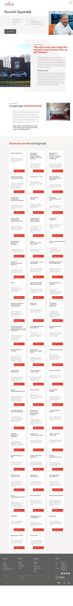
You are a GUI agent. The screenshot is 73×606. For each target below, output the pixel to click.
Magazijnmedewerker (56, 359)
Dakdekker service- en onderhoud (36, 534)
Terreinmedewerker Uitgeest (55, 335)
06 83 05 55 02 (15, 21)
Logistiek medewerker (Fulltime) (15, 449)
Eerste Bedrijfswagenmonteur (18, 403)
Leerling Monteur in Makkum (55, 289)
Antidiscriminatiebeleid (40, 596)
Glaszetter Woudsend (33, 312)
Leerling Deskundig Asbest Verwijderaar (17, 424)
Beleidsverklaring (21, 597)
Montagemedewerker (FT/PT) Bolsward (56, 268)
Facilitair (35, 591)
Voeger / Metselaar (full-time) (36, 471)
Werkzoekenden (5, 585)
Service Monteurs (16, 153)
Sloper (13, 289)
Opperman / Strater (17, 554)
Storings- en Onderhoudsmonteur (36, 448)
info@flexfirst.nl (63, 583)
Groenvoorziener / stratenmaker (35, 382)
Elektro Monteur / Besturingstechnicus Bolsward (55, 180)
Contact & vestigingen (6, 590)
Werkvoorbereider (55, 381)
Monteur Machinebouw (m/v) (55, 471)
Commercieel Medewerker (15, 382)
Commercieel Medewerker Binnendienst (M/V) (17, 223)
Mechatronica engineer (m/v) (15, 491)
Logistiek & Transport (37, 587)
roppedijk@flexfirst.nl (35, 21)
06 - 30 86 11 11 (63, 582)
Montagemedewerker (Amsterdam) (37, 335)
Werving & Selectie (21, 585)
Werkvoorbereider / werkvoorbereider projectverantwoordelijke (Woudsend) (18, 337)
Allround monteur (35, 512)
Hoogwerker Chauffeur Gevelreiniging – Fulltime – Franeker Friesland (36, 156)
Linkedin (14, 24)
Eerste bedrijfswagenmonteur (18, 512)
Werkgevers (5, 587)
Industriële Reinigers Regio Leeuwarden (36, 289)
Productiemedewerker (56, 512)
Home (4, 582)
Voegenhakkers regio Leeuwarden (35, 268)
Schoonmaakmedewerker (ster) (57, 246)
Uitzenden (20, 582)
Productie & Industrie (37, 588)
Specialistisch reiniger (34, 201)
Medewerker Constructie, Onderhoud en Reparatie (34, 426)
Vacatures (4, 583)
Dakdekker (14, 534)
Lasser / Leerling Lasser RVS (54, 448)
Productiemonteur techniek (16, 359)
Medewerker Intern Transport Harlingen (17, 179)
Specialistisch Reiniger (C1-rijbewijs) (15, 247)
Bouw (35, 585)
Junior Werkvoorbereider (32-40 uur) (35, 247)
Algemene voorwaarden (22, 596)
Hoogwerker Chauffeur (53, 223)
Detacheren (20, 583)
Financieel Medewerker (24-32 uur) (55, 202)
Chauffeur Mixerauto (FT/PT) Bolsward (16, 269)
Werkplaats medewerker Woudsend (53, 312)
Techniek (35, 590)
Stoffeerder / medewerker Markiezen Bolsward (17, 202)
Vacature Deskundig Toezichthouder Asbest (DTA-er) (17, 312)
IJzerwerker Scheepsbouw (34, 491)
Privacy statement (31, 596)
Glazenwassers (35, 403)
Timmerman (34, 554)
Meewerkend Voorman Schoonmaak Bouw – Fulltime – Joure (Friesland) (55, 156)
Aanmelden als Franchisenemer (8, 588)
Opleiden (20, 588)
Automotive (36, 583)
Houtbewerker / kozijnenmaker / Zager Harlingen (35, 223)
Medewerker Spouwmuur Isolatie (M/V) (36, 360)
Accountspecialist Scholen (54, 424)
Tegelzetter (52, 534)
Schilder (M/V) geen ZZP (17, 471)
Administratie (36, 582)
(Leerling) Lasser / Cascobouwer (55, 491)
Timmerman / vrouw (36, 178)
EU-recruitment (20, 587)
